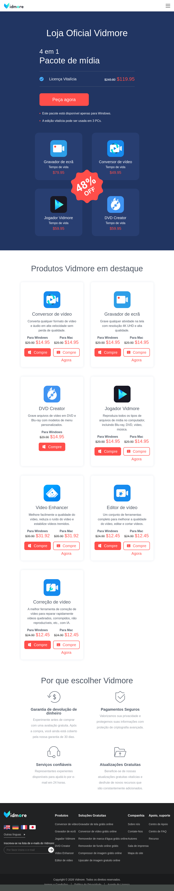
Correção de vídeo (52, 602)
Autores (132, 838)
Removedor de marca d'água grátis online (103, 838)
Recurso (154, 838)
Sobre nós (134, 824)
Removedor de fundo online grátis (98, 845)
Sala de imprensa (138, 845)
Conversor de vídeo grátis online (97, 831)
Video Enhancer (52, 507)
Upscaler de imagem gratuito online (99, 860)
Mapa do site (135, 853)
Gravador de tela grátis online (95, 824)
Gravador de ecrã (122, 314)
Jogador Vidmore (122, 408)
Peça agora (64, 99)
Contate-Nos (135, 831)
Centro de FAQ (157, 831)
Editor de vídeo (122, 507)
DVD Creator (52, 408)
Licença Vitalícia (87, 79)
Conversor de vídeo (52, 314)
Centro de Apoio (158, 824)
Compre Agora (37, 353)
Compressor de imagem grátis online (100, 853)
